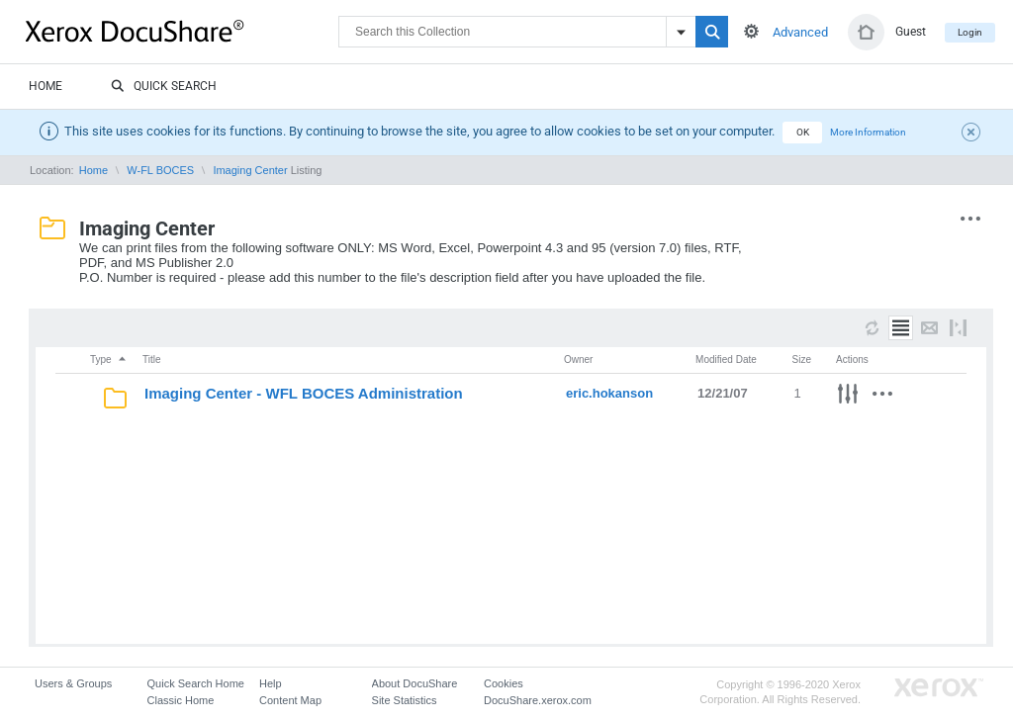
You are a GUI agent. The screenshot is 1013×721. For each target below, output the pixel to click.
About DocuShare (415, 683)
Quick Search (164, 87)
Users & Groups (73, 683)
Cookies (503, 683)
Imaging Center (250, 170)
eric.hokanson (609, 393)
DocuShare (182, 30)
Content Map (290, 700)
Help (270, 683)
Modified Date (726, 359)
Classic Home (181, 700)
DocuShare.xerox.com (538, 700)
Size (801, 359)
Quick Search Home (195, 683)
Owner (578, 359)
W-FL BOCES (160, 170)
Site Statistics (404, 700)
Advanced (800, 32)
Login (970, 32)
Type (109, 359)
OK (802, 132)
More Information (868, 132)
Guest (910, 32)
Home (45, 86)
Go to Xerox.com (938, 687)
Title (151, 359)
